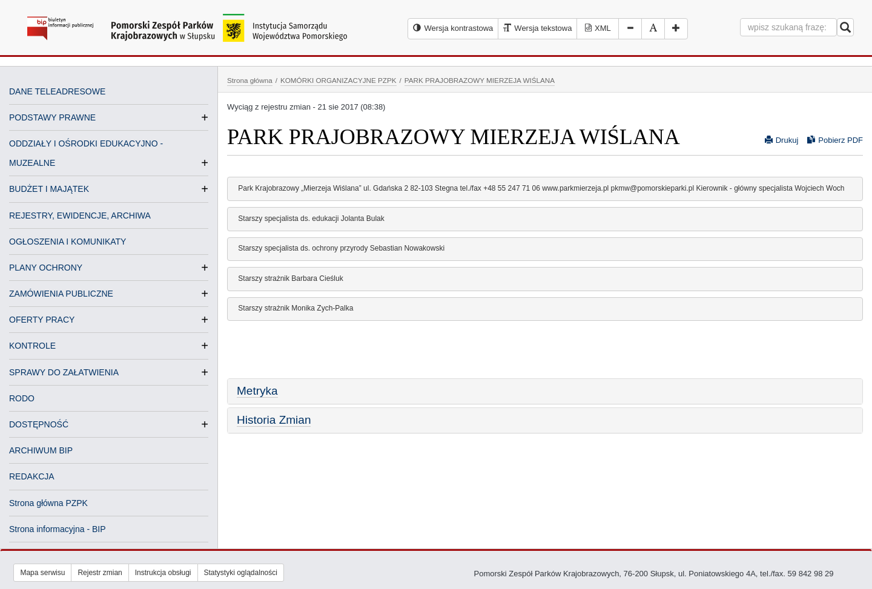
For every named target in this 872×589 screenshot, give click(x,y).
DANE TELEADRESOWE (57, 91)
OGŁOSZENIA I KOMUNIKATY (67, 241)
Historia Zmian (274, 419)
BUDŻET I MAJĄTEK (49, 189)
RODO (22, 398)
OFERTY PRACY (41, 319)
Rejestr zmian (100, 572)
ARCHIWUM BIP (41, 450)
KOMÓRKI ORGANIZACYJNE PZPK (338, 80)
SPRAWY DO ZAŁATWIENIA (64, 372)
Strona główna (249, 80)
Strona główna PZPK (48, 503)
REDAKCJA (31, 476)
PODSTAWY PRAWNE (52, 117)
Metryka (257, 390)
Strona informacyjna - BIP (57, 529)
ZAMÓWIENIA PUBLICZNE (61, 293)
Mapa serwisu (42, 572)
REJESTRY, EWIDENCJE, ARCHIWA (80, 215)
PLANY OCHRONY (45, 267)
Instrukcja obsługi (163, 572)
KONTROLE (32, 345)
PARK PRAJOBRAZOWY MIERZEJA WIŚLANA (480, 80)
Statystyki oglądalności (240, 572)
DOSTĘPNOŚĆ (38, 424)
